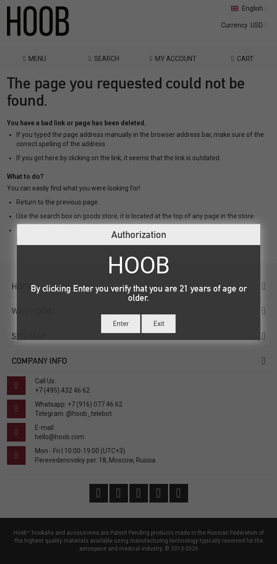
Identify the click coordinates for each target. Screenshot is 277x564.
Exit (159, 323)
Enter (121, 323)
